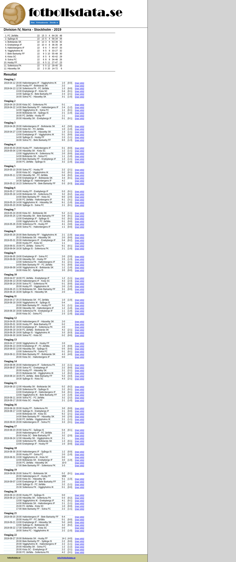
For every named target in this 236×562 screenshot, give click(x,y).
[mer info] (79, 83)
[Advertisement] (131, 84)
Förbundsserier (42, 23)
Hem (33, 23)
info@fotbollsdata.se (66, 558)
